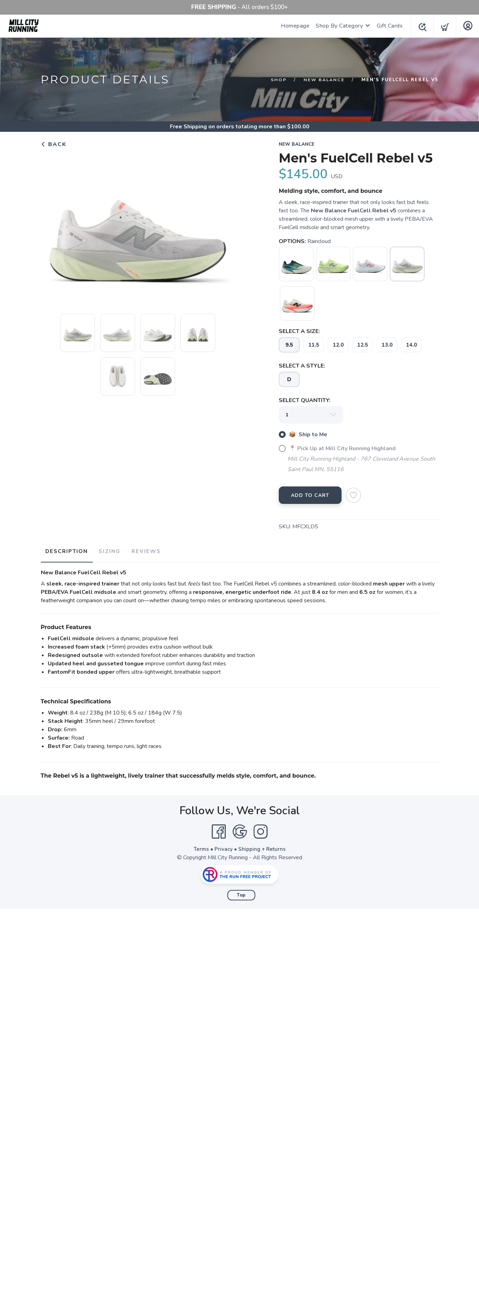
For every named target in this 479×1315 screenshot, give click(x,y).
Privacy (223, 847)
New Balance (323, 80)
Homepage (293, 26)
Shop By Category (337, 26)
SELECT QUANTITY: (304, 400)
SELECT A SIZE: (299, 331)
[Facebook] (218, 829)
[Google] (239, 829)
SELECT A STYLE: (302, 366)
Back (54, 144)
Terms (200, 847)
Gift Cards (388, 26)
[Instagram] (260, 829)
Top (241, 893)
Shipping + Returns (262, 847)
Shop (277, 80)
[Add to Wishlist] (353, 495)
